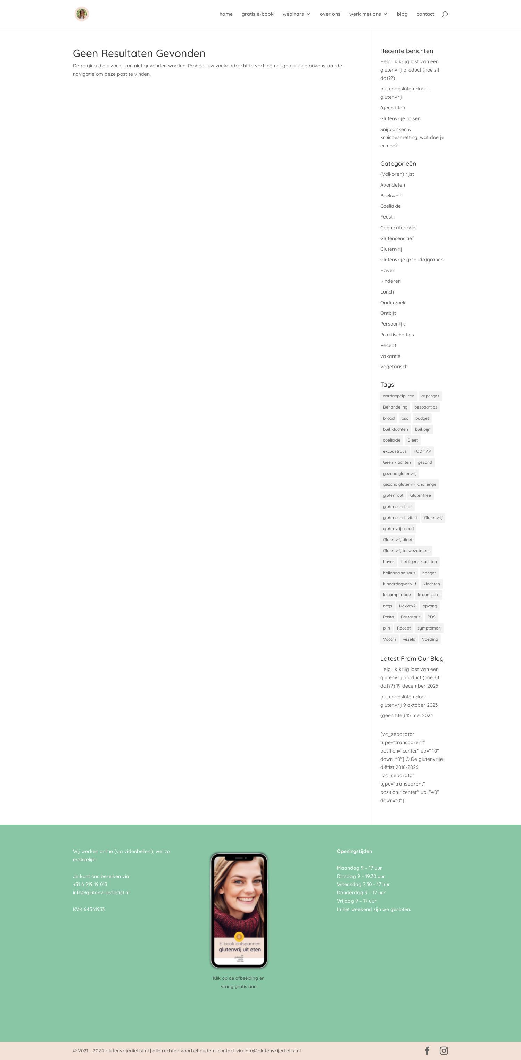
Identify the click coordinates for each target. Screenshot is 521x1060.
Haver (387, 270)
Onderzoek (393, 302)
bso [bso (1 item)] (405, 418)
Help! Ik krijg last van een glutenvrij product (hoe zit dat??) (409, 69)
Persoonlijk (392, 324)
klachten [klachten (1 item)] (431, 583)
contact (425, 14)
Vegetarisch (394, 366)
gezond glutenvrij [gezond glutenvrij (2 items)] (399, 473)
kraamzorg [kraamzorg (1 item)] (428, 594)
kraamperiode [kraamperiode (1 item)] (397, 594)
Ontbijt (388, 313)
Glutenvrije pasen (400, 118)
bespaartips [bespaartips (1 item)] (425, 407)
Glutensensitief (397, 238)
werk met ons (365, 14)
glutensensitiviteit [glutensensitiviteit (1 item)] (400, 517)
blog (402, 14)
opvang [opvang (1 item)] (430, 605)
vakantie (390, 356)
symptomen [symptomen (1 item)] (429, 628)
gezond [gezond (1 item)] (425, 462)
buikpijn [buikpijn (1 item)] (422, 429)
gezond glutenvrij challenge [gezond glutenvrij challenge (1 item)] (409, 484)
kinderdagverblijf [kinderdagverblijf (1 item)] (399, 583)
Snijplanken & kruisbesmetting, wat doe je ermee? (412, 137)
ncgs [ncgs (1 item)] (387, 605)
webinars (293, 14)
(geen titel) (392, 108)
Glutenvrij (391, 249)
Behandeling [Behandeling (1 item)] (395, 407)
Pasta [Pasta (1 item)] (388, 616)
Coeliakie (390, 206)
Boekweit (390, 195)
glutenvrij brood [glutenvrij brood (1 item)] (398, 528)
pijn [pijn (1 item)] (386, 628)
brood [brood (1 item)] (389, 418)
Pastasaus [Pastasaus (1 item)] (411, 616)
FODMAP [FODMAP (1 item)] (422, 451)
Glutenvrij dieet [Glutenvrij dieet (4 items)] (397, 539)
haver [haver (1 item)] (388, 561)
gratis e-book (258, 14)
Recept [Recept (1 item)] (404, 628)
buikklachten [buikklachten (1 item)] (395, 429)
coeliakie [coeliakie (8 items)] (391, 440)
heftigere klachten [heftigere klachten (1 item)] (419, 561)
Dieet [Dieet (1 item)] (412, 440)
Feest (386, 217)
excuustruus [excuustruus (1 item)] (395, 451)
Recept (388, 345)
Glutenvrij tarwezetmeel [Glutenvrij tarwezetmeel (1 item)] (406, 550)
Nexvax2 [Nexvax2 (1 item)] (407, 605)
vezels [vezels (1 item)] (409, 639)
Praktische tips (397, 334)
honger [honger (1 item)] (429, 572)
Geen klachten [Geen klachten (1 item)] (397, 462)
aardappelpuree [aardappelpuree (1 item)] (398, 395)
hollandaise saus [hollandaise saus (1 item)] (399, 572)
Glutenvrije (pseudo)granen (412, 259)
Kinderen (390, 281)
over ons (330, 14)
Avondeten (392, 185)
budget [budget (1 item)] (422, 418)
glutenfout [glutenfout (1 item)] (393, 495)
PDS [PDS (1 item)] (432, 616)
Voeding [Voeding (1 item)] (430, 639)
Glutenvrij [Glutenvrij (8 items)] (433, 517)
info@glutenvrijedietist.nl (101, 892)
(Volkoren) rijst (397, 174)
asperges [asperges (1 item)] (430, 395)
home (226, 14)
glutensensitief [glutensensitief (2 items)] (397, 506)
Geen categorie (397, 227)
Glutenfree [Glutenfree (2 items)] (420, 495)
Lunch (387, 292)
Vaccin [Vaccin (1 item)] (389, 639)
